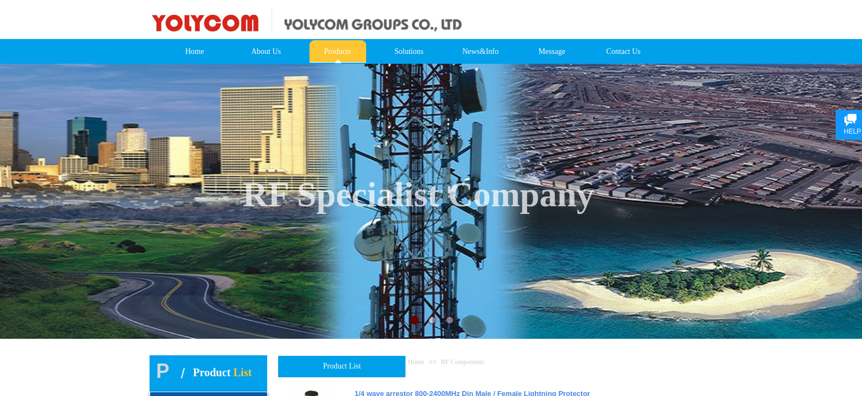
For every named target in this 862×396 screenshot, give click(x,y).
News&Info (480, 51)
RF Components (462, 362)
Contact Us (623, 51)
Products (337, 51)
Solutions (409, 51)
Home (194, 51)
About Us (266, 51)
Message (552, 51)
